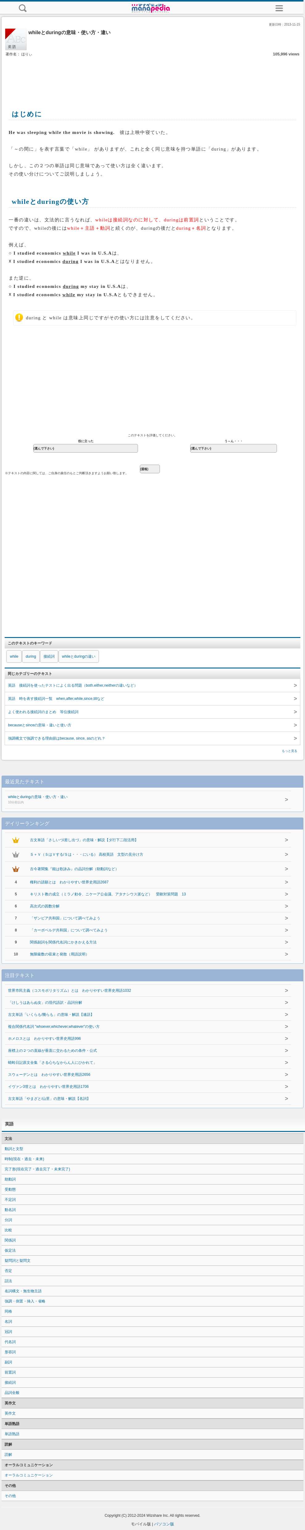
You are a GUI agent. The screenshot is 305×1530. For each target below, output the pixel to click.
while (14, 656)
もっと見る (289, 751)
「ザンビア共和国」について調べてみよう (65, 918)
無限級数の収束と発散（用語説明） (59, 954)
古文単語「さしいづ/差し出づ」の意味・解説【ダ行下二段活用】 (84, 840)
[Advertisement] (152, 76)
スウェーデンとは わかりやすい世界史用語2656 (49, 1074)
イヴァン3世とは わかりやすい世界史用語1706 (48, 1086)
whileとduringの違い (79, 656)
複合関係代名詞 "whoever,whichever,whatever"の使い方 (54, 1026)
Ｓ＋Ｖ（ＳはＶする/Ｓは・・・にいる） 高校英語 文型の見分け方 (86, 854)
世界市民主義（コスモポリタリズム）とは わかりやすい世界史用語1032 (69, 990)
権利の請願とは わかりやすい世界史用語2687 (69, 882)
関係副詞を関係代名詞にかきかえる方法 (63, 942)
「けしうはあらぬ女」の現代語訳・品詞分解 (45, 1002)
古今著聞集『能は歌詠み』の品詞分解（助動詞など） (74, 869)
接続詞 (49, 656)
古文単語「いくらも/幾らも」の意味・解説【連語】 (51, 1014)
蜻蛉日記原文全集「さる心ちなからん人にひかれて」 (52, 1062)
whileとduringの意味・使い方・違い (130, 800)
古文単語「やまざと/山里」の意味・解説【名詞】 (49, 1098)
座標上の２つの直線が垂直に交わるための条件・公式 (52, 1050)
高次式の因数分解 (45, 906)
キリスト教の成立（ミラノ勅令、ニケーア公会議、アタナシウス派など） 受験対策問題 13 (108, 894)
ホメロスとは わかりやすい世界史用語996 (44, 1038)
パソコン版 (164, 1524)
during (31, 656)
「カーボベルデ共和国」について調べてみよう (69, 930)
